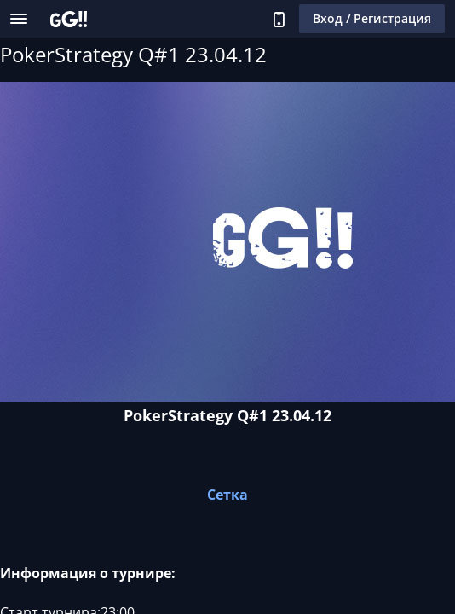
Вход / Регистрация (372, 18)
